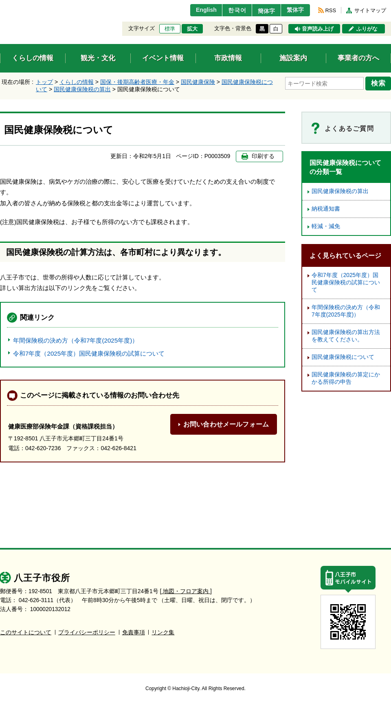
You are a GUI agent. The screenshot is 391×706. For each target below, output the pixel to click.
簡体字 (261, 11)
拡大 (192, 29)
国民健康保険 (198, 82)
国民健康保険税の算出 (82, 89)
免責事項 (133, 632)
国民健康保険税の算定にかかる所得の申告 (346, 378)
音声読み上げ (318, 29)
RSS (330, 10)
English (197, 10)
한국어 (229, 10)
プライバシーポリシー (86, 632)
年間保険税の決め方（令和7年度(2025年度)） (75, 340)
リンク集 (163, 632)
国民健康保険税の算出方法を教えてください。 (346, 336)
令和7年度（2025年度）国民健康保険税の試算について (89, 353)
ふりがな (367, 29)
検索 (380, 82)
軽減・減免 (326, 226)
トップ (44, 82)
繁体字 (294, 10)
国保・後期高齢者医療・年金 (137, 82)
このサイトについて (25, 632)
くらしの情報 (76, 82)
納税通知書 (326, 209)
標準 (170, 29)
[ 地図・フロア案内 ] (186, 591)
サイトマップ (370, 10)
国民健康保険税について (343, 357)
